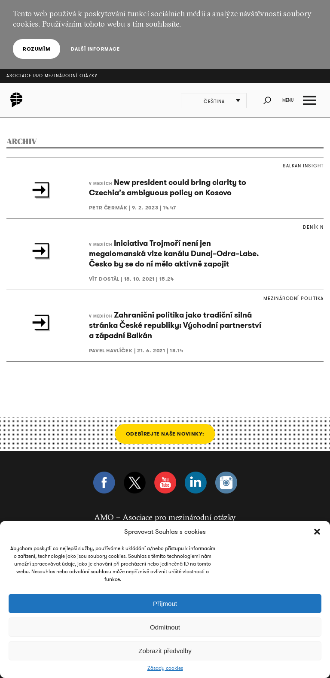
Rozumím (36, 48)
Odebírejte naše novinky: (165, 433)
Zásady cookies (165, 668)
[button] (317, 531)
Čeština (214, 101)
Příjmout (165, 603)
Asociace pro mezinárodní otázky (52, 76)
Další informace (95, 48)
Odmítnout (165, 627)
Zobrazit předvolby (164, 650)
